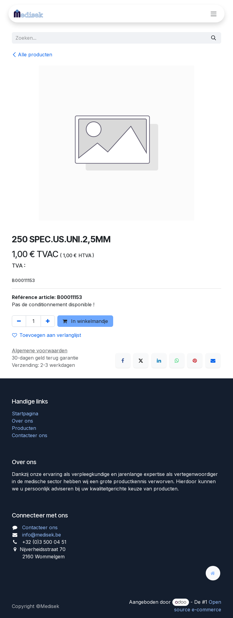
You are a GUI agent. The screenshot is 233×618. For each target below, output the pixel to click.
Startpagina (25, 413)
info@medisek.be (41, 535)
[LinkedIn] (159, 360)
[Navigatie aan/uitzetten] (214, 13)
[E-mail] (213, 360)
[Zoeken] (213, 38)
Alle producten (32, 54)
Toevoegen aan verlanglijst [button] (46, 335)
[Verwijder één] (19, 321)
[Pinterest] (194, 360)
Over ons (22, 421)
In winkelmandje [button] (85, 321)
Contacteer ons (29, 435)
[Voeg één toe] (48, 321)
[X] (140, 360)
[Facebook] (123, 360)
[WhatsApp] (177, 360)
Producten (24, 428)
